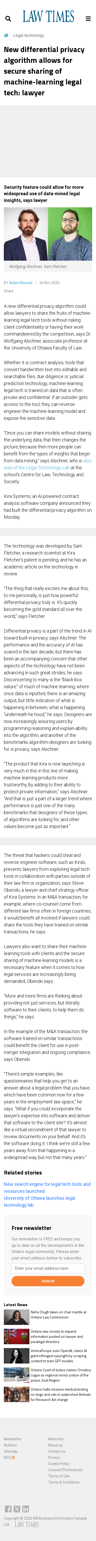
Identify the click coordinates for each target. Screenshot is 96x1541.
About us (55, 1445)
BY (18, 283)
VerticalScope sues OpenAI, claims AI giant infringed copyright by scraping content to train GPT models (59, 1355)
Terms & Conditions (64, 1482)
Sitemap (11, 1451)
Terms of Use (59, 1476)
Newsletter (13, 1439)
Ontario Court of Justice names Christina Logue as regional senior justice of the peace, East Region (61, 1375)
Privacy (54, 1457)
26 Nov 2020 (49, 283)
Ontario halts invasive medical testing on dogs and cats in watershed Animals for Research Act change (61, 1394)
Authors (10, 1445)
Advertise (56, 1439)
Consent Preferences (65, 1470)
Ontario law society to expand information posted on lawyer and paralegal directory (57, 1336)
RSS (9, 1457)
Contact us (57, 1451)
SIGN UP (48, 1281)
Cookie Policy (58, 1464)
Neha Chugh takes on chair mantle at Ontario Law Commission (58, 1314)
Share (9, 291)
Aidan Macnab (21, 283)
